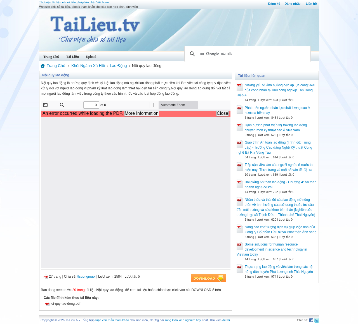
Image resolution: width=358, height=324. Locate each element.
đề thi (226, 320)
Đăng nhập (293, 3)
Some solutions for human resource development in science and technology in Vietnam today (272, 249)
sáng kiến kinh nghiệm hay (183, 320)
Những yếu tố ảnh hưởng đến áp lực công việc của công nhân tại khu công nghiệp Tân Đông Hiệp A (276, 90)
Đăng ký (274, 3)
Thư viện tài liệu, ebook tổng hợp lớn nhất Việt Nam (74, 2)
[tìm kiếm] (246, 54)
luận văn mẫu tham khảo (112, 320)
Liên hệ (311, 3)
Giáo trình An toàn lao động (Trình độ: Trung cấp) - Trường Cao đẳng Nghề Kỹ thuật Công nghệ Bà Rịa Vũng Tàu (274, 147)
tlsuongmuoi (86, 276)
